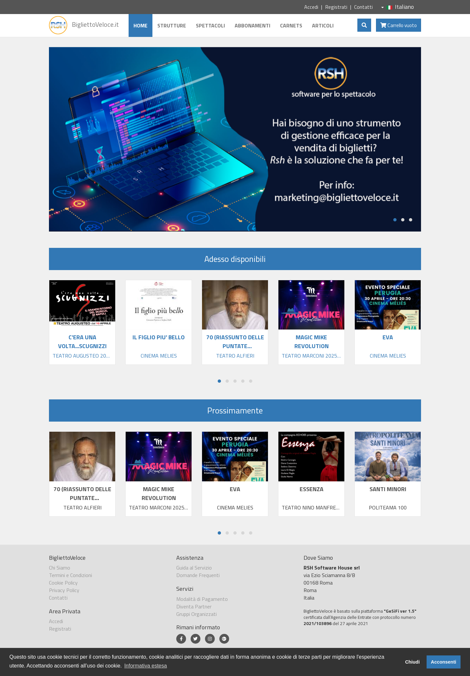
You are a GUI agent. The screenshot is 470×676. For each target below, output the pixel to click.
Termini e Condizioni (70, 575)
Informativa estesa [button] (145, 665)
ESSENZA (311, 489)
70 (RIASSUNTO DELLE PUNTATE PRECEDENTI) (82, 498)
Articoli (323, 25)
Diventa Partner (194, 606)
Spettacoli (210, 25)
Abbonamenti (252, 25)
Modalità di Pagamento (202, 599)
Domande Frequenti (198, 575)
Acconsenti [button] (443, 662)
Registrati (336, 7)
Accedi (311, 7)
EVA (235, 489)
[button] (395, 220)
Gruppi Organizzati (196, 614)
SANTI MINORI (387, 489)
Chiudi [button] (412, 662)
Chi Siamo (59, 567)
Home (140, 25)
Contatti (363, 7)
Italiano (397, 6)
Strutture (171, 25)
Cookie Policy (63, 583)
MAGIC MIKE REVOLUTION (159, 493)
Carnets (291, 25)
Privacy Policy (64, 590)
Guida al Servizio (194, 567)
